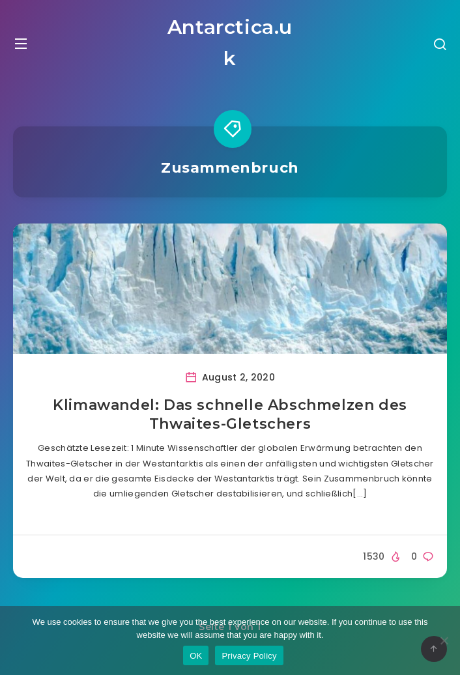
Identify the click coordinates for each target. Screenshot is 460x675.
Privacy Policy (249, 656)
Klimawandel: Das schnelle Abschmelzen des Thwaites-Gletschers (230, 414)
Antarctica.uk (230, 42)
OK (196, 656)
